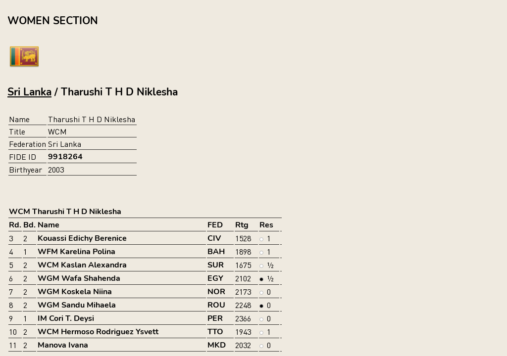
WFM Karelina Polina (76, 251)
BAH (216, 251)
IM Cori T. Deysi (66, 318)
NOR (216, 291)
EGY (215, 278)
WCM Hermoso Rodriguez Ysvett (98, 331)
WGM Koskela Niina (75, 291)
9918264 (65, 156)
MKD (216, 345)
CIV (214, 238)
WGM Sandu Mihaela (77, 305)
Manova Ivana (63, 345)
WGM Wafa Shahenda (79, 278)
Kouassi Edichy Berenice (82, 238)
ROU (216, 305)
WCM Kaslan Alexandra (82, 265)
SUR (215, 265)
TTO (215, 331)
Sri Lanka (29, 92)
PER (215, 318)
